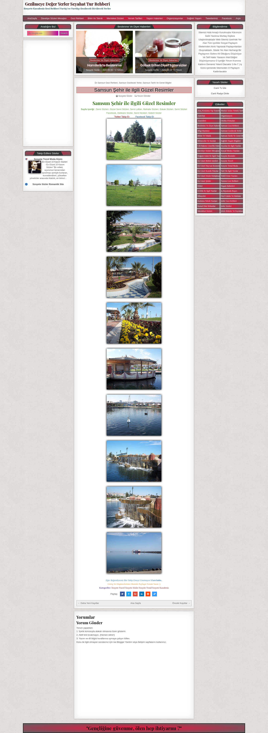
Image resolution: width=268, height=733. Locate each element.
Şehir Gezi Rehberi (229, 201)
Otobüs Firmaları (228, 121)
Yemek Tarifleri (135, 18)
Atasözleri (202, 121)
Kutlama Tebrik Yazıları (207, 201)
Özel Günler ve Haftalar (231, 196)
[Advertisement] (179, 7)
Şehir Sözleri (226, 206)
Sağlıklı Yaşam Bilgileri (231, 141)
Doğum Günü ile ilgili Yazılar (210, 156)
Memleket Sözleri (115, 18)
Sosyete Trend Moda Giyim (48, 159)
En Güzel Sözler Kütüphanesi (210, 176)
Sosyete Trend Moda (229, 166)
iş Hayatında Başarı (229, 191)
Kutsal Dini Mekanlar (207, 206)
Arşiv (238, 18)
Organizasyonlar (175, 18)
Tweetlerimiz (212, 18)
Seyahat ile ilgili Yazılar (231, 146)
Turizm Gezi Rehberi (229, 181)
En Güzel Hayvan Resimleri (209, 166)
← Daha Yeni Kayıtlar (88, 603)
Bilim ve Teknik (95, 18)
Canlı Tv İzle (220, 88)
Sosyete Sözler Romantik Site (48, 184)
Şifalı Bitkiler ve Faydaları (232, 211)
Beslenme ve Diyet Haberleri (104, 60)
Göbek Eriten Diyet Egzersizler (163, 65)
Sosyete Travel (227, 161)
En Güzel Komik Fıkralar (208, 171)
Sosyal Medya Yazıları (230, 151)
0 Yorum (119, 70)
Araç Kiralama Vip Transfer (209, 110)
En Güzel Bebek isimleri (208, 161)
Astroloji (201, 116)
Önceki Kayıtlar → (181, 603)
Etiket (200, 186)
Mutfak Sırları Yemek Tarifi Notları (235, 110)
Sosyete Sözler (93, 70)
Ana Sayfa (135, 603)
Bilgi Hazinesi (203, 131)
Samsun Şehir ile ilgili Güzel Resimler (134, 90)
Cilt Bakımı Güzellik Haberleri (210, 146)
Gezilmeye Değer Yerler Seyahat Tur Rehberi (67, 3)
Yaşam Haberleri (154, 18)
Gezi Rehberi (77, 18)
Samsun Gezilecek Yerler (130, 83)
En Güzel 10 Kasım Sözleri (54, 162)
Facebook (227, 18)
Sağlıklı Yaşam (194, 18)
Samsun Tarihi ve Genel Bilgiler (157, 83)
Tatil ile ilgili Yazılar (229, 171)
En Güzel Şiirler (204, 181)
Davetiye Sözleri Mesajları (54, 18)
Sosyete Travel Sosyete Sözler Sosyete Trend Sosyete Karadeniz (140, 587)
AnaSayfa (32, 18)
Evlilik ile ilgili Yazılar (207, 191)
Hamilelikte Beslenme (104, 65)
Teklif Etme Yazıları (229, 176)
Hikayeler (202, 196)
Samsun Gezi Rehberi (108, 83)
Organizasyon (226, 116)
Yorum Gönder (143, 96)
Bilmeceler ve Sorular (207, 141)
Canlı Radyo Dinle (220, 93)
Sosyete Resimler (228, 156)
